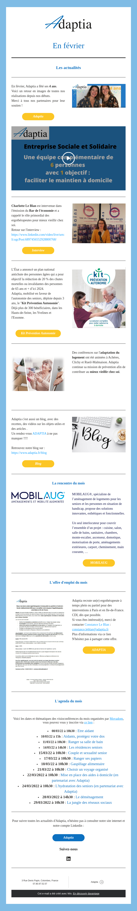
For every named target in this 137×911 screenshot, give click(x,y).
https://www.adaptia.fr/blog (29, 453)
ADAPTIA (39, 433)
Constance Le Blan (97, 624)
